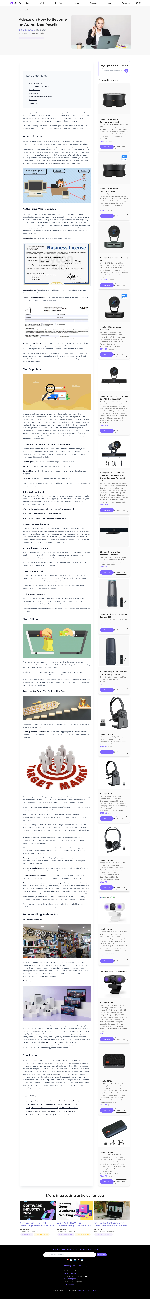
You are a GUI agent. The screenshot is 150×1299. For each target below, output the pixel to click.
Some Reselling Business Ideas (40, 96)
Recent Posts (37, 10)
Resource (22, 10)
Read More (33, 103)
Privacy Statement (83, 1290)
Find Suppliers (34, 90)
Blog (29, 10)
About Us (93, 1290)
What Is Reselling (35, 83)
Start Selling (33, 93)
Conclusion (33, 100)
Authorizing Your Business (39, 86)
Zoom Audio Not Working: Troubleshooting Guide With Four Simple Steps (74, 1226)
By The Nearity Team (27, 30)
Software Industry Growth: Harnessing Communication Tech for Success (37, 1226)
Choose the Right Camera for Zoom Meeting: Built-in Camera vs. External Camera (111, 1226)
